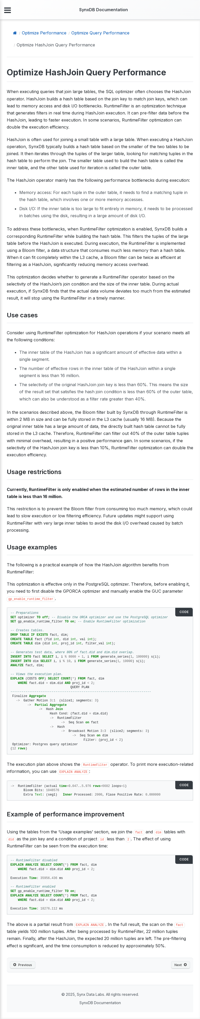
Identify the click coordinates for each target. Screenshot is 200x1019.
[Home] (15, 33)
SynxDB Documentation (103, 9)
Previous (22, 965)
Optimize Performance (44, 32)
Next (180, 965)
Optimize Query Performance (100, 32)
